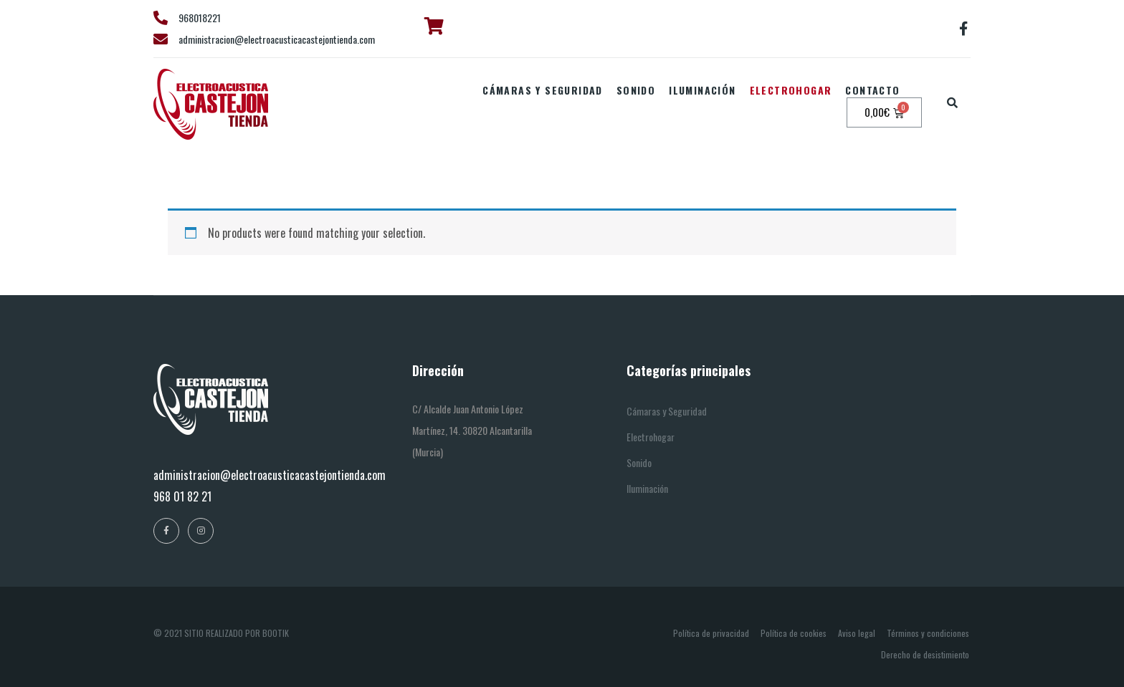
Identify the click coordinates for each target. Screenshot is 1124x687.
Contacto (872, 89)
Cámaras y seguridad (542, 89)
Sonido (635, 89)
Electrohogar (791, 89)
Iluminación (702, 89)
